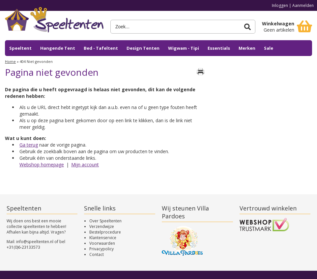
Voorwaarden (102, 243)
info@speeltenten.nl (34, 241)
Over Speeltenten (105, 221)
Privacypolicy (101, 249)
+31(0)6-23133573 (23, 247)
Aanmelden (303, 5)
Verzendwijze (101, 226)
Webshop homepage (41, 164)
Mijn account (85, 164)
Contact (96, 254)
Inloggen (280, 5)
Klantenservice (102, 237)
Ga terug (28, 145)
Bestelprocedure (105, 232)
